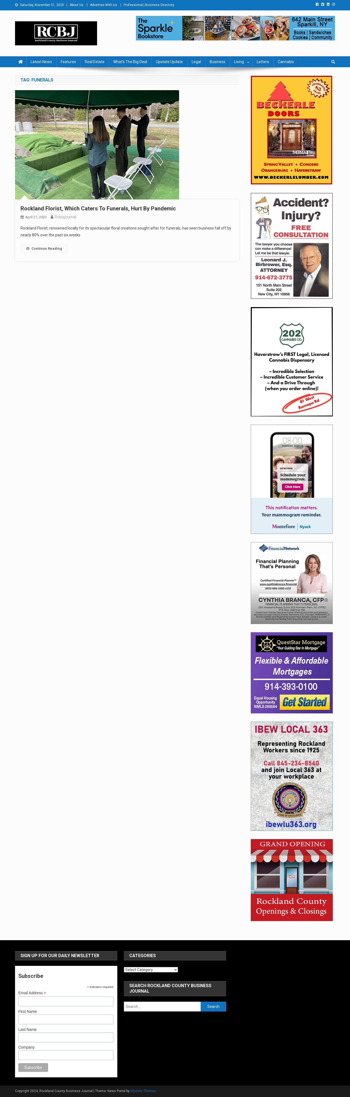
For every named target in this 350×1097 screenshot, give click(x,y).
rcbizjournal (65, 217)
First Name (27, 1011)
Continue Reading (44, 248)
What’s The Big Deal (130, 62)
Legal (196, 62)
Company (26, 1047)
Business (217, 62)
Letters (263, 62)
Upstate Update (169, 62)
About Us (76, 5)
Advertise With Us (103, 5)
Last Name (27, 1029)
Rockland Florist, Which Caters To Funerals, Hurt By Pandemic (98, 208)
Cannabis (286, 62)
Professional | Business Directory (149, 5)
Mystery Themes (143, 1091)
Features (68, 62)
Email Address (32, 993)
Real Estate (94, 62)
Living (239, 62)
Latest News (41, 62)
